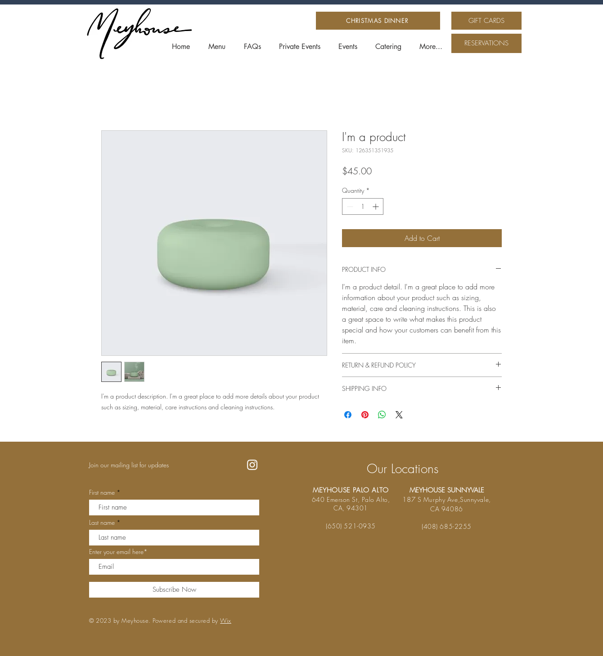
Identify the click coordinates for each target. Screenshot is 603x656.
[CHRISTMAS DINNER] (378, 21)
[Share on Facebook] (347, 414)
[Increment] (376, 206)
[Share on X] (399, 414)
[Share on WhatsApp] (382, 414)
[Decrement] (349, 206)
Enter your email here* (118, 552)
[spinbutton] (363, 206)
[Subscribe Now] (174, 590)
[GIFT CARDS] (486, 21)
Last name (102, 522)
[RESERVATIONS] (486, 43)
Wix (225, 620)
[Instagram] (252, 465)
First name (102, 492)
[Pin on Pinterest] (365, 414)
